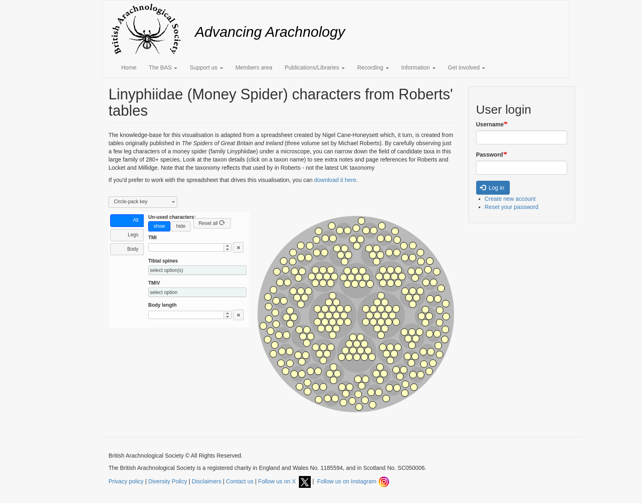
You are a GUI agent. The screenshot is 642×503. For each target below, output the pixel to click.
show (159, 226)
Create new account (510, 198)
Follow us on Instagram (353, 481)
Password (489, 154)
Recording (373, 67)
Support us (206, 67)
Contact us (239, 481)
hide (180, 226)
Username (490, 124)
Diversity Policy (167, 481)
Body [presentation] (132, 249)
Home (128, 67)
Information (418, 67)
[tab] (127, 220)
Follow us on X (284, 481)
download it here (335, 180)
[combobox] (143, 202)
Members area (253, 67)
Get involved (467, 67)
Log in (492, 187)
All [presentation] (135, 220)
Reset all (212, 223)
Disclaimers (206, 481)
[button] (227, 245)
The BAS (163, 67)
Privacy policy (126, 481)
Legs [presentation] (133, 235)
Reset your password (512, 207)
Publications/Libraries (315, 67)
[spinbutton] (181, 247)
